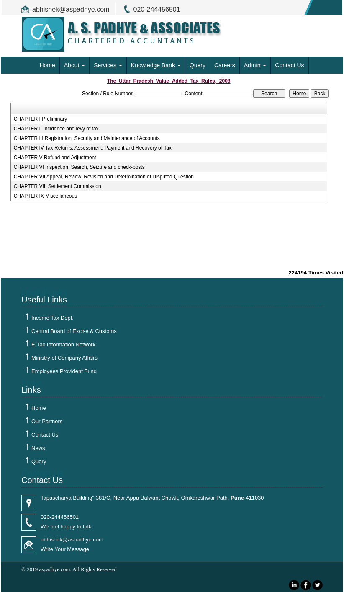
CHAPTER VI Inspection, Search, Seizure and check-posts (79, 167)
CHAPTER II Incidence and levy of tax (56, 129)
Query (197, 65)
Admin (255, 65)
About (74, 65)
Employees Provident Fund (64, 371)
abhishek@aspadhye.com (70, 9)
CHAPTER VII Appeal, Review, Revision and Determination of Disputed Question (104, 177)
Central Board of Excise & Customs (74, 331)
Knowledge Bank (156, 65)
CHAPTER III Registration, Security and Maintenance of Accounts (87, 138)
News (38, 448)
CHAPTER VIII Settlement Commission (57, 186)
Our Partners (46, 421)
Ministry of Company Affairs (64, 358)
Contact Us (289, 65)
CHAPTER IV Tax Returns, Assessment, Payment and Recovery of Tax (93, 148)
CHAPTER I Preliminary (40, 119)
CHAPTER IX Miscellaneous (45, 196)
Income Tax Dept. (52, 318)
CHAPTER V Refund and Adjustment (55, 157)
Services (108, 65)
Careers (224, 65)
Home (47, 65)
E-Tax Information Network (63, 344)
